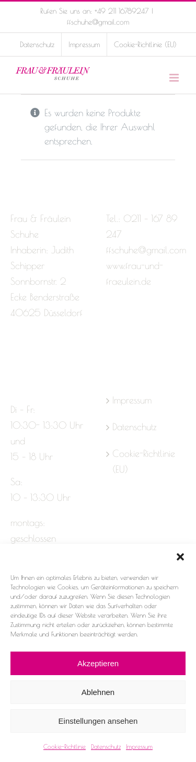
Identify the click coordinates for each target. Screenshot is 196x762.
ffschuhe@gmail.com (98, 22)
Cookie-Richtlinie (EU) (143, 461)
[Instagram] (33, 354)
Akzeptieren (98, 663)
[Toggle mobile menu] (174, 77)
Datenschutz (106, 746)
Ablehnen (98, 692)
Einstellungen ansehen (98, 720)
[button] (180, 557)
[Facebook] (15, 354)
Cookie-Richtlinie (64, 746)
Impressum (139, 746)
